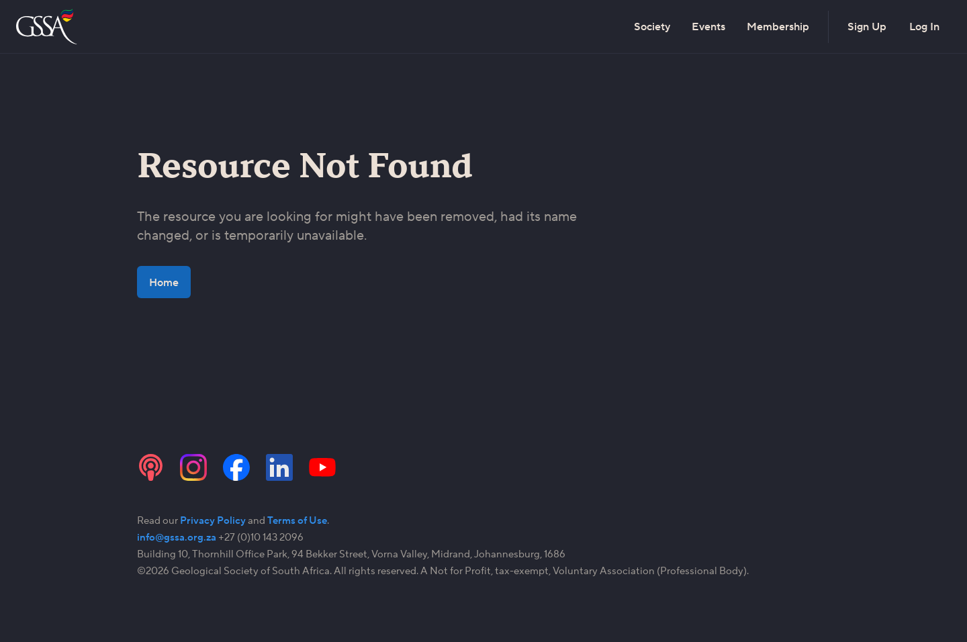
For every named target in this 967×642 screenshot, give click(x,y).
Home (164, 281)
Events (708, 26)
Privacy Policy (213, 520)
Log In (924, 26)
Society (652, 26)
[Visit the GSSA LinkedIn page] (279, 467)
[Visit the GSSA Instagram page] (193, 467)
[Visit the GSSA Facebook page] (236, 467)
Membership (778, 26)
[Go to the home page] (48, 27)
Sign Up (866, 26)
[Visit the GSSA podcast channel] (150, 467)
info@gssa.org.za (176, 537)
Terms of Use (297, 520)
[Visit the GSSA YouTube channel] (322, 467)
